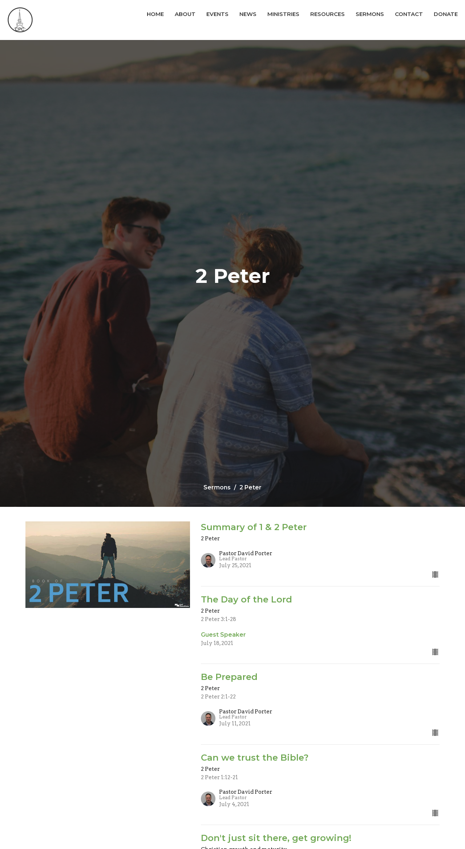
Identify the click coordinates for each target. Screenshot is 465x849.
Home (155, 14)
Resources (327, 14)
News (247, 14)
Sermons (370, 14)
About (185, 14)
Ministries (283, 14)
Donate (446, 14)
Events (217, 14)
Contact (409, 14)
